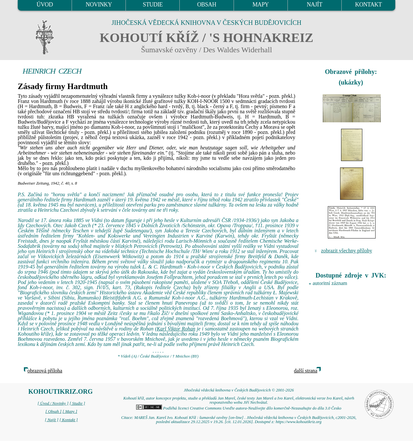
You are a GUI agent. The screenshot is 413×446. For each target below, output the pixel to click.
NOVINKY (99, 4)
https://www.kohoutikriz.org (298, 422)
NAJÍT (314, 4)
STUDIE (153, 4)
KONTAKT (368, 4)
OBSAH (206, 4)
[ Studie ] (77, 403)
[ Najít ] (51, 420)
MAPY (260, 4)
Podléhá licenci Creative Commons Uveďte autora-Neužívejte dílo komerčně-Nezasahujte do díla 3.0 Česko (238, 408)
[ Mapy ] (70, 411)
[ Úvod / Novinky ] (52, 403)
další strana (305, 370)
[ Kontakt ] (68, 420)
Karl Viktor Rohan (176, 328)
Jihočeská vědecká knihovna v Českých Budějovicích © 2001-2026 (239, 390)
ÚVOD (44, 4)
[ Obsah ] (53, 411)
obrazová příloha (44, 370)
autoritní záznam (330, 283)
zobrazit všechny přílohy (346, 250)
